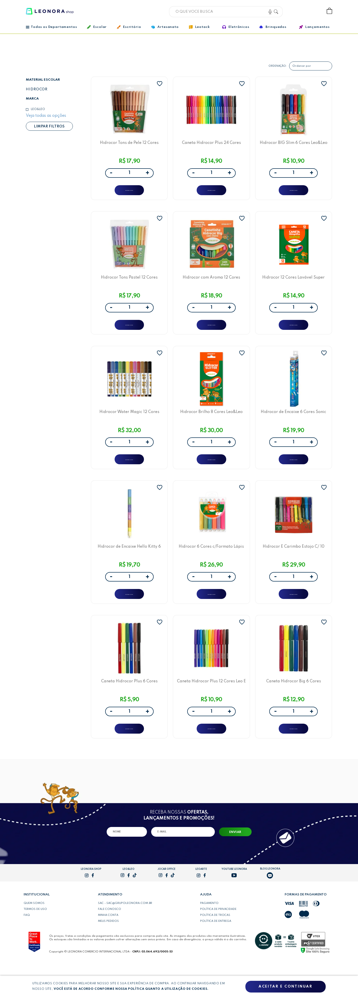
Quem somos (34, 935)
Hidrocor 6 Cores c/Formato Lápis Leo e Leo (211, 568)
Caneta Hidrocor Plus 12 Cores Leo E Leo (211, 709)
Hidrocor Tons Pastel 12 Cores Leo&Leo (129, 286)
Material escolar (43, 79)
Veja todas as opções (46, 116)
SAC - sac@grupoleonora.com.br (125, 935)
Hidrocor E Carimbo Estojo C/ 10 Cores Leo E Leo (293, 568)
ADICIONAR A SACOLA (129, 192)
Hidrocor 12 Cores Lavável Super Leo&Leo (293, 286)
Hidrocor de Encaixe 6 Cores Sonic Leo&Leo (293, 427)
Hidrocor (36, 89)
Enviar (235, 864)
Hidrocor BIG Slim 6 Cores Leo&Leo (293, 145)
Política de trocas (215, 947)
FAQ (27, 947)
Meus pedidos (108, 953)
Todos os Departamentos (51, 27)
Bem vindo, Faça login (296, 11)
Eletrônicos (235, 27)
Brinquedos (272, 27)
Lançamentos (314, 27)
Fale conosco (109, 941)
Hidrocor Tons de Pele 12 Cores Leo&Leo (129, 145)
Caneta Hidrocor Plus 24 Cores (211, 145)
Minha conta (108, 947)
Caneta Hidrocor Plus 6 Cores (129, 709)
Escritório (129, 27)
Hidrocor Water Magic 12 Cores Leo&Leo (129, 427)
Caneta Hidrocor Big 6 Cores (293, 709)
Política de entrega (215, 953)
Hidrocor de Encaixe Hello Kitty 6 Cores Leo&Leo (129, 568)
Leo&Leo (38, 109)
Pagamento (209, 935)
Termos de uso (35, 941)
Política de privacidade (218, 941)
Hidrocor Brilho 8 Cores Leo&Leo (211, 427)
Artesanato (165, 27)
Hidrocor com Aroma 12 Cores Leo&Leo (211, 286)
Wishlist (313, 11)
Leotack (199, 27)
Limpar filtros (49, 126)
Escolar (97, 27)
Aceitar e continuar (285, 987)
